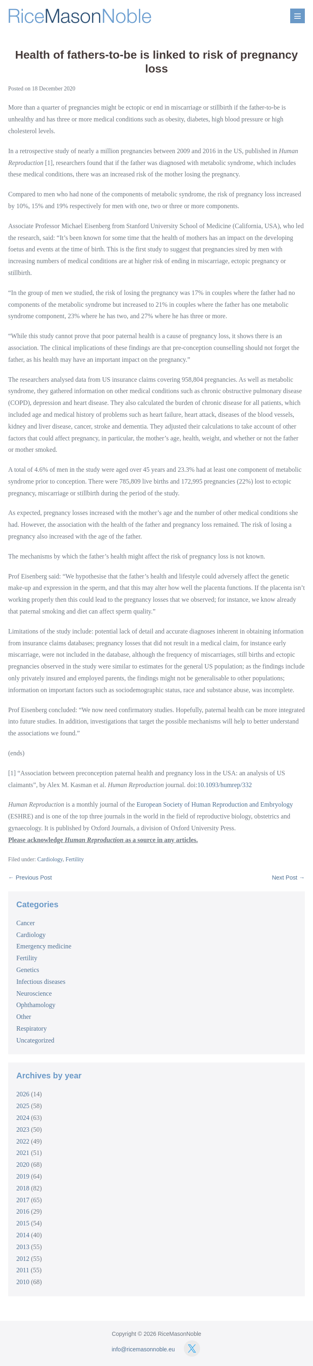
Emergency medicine (43, 946)
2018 (22, 1188)
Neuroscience (34, 993)
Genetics (27, 969)
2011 (22, 1270)
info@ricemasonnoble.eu (143, 1349)
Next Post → (288, 877)
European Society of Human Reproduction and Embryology (215, 804)
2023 (22, 1129)
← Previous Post (30, 877)
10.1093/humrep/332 (224, 784)
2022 (22, 1141)
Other (23, 1016)
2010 (22, 1281)
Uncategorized (35, 1040)
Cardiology (50, 859)
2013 (22, 1246)
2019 (22, 1176)
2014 (22, 1235)
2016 (22, 1211)
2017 (22, 1200)
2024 (22, 1117)
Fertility (75, 859)
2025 (22, 1105)
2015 (22, 1223)
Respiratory (31, 1028)
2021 (22, 1152)
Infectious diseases (40, 981)
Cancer (25, 922)
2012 (22, 1258)
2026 (22, 1094)
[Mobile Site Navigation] (297, 16)
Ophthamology (35, 1004)
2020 (22, 1164)
